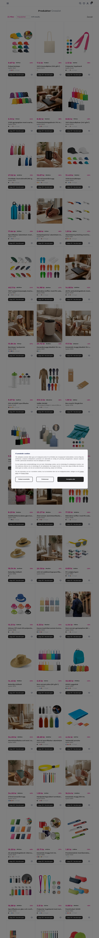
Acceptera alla (70, 479)
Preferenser (45, 479)
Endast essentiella (23, 479)
